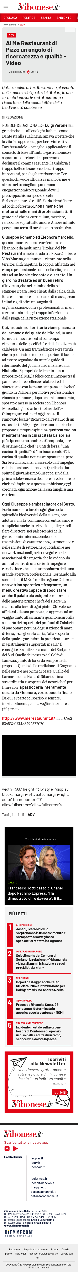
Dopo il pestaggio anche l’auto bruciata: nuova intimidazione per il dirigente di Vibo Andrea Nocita (40, 986)
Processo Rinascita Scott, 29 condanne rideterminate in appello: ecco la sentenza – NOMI (39, 1008)
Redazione (14, 1249)
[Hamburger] (5, 7)
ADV (22, 24)
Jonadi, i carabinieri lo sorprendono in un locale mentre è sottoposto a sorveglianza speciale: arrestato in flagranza (41, 935)
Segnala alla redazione (35, 1249)
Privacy (54, 1249)
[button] (70, 27)
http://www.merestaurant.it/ (28, 718)
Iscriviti (60, 1092)
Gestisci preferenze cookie (44, 1253)
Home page (10, 24)
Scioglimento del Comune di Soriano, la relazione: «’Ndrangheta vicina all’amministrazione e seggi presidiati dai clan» (41, 961)
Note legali (20, 1253)
